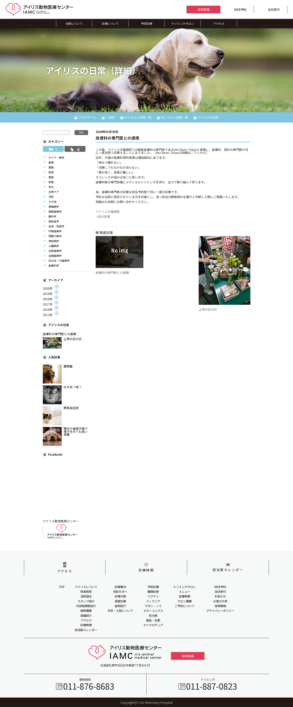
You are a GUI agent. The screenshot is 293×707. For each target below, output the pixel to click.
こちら (195, 152)
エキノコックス (153, 610)
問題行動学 (55, 236)
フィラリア (153, 601)
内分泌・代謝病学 (59, 260)
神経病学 (53, 241)
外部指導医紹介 (86, 606)
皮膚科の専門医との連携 (112, 272)
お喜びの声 (220, 601)
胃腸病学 (53, 206)
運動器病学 (55, 211)
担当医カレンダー (86, 630)
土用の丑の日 (208, 309)
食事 (51, 162)
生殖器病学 (55, 256)
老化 (51, 187)
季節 (51, 182)
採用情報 (220, 606)
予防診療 (153, 587)
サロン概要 (185, 601)
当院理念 (86, 596)
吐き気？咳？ (73, 387)
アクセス (86, 620)
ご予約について (185, 606)
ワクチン (153, 596)
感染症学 (53, 221)
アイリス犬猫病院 (108, 211)
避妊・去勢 (153, 620)
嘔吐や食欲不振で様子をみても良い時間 (76, 431)
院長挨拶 (86, 591)
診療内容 (120, 596)
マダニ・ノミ (153, 606)
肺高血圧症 (71, 407)
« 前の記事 (103, 216)
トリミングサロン (184, 587)
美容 (51, 177)
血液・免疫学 (56, 226)
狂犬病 (153, 615)
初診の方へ (120, 591)
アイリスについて (86, 587)
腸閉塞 (68, 366)
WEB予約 (220, 587)
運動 (51, 167)
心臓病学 (53, 246)
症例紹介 (120, 606)
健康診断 (153, 591)
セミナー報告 (56, 157)
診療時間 (86, 625)
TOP (62, 587)
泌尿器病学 (55, 251)
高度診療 (120, 601)
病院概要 (86, 610)
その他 (52, 202)
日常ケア (53, 192)
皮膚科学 (53, 265)
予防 (51, 197)
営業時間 (184, 596)
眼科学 (52, 216)
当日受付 (220, 591)
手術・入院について (120, 610)
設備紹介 (86, 615)
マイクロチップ (153, 625)
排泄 (51, 172)
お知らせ (220, 596)
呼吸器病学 (55, 231)
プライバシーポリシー (220, 610)
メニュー (184, 591)
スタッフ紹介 (86, 601)
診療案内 (120, 587)
